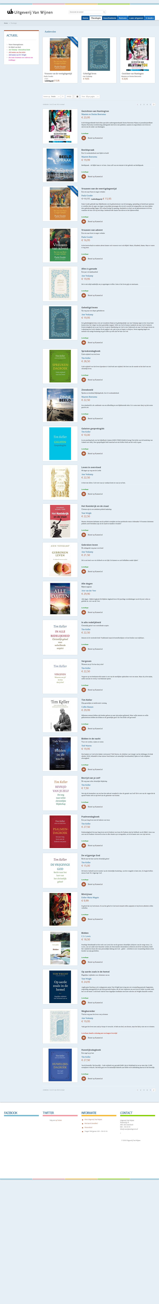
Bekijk (69, 96)
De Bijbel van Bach (15, 47)
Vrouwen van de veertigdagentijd (58, 73)
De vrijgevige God (90, 855)
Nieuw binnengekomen (16, 44)
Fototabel (77, 96)
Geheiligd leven (89, 73)
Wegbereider (88, 1011)
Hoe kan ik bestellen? (91, 1123)
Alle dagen (87, 583)
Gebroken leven (89, 544)
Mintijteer (86, 894)
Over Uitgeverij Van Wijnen (93, 1119)
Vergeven (86, 661)
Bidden (85, 933)
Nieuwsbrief (88, 1127)
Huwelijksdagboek (91, 1049)
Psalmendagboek (90, 816)
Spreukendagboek (90, 351)
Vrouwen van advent (92, 230)
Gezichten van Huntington (133, 73)
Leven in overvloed (91, 467)
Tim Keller (86, 699)
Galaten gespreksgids (92, 428)
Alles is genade (89, 268)
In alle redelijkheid (91, 622)
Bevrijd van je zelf (90, 777)
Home (6, 23)
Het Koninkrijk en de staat (95, 506)
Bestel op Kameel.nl (92, 138)
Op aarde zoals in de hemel (95, 971)
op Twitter (58, 1120)
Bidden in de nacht (91, 738)
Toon (83, 96)
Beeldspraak (87, 149)
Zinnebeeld (87, 389)
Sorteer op (46, 96)
